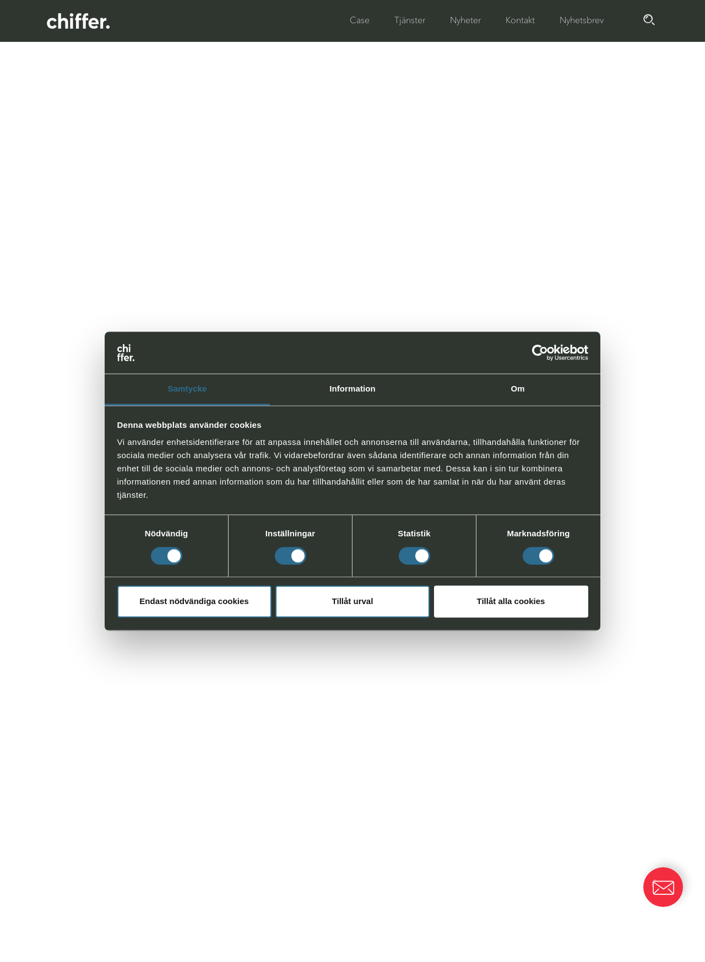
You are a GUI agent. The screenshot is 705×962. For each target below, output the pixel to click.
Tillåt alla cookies (511, 601)
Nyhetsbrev (582, 19)
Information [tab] (352, 389)
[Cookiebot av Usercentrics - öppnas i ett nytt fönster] (540, 352)
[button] (663, 887)
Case (360, 19)
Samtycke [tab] (187, 389)
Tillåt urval (352, 601)
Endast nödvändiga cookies (193, 601)
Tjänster (409, 19)
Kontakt (520, 19)
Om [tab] (517, 389)
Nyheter (465, 19)
